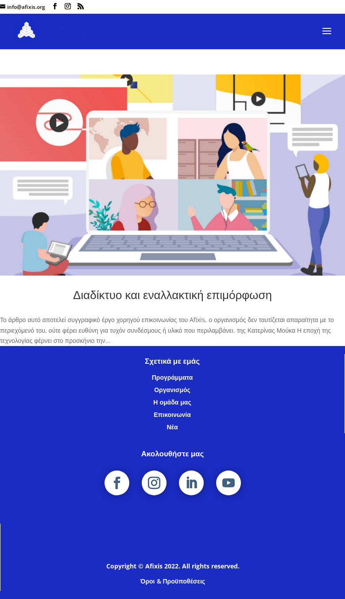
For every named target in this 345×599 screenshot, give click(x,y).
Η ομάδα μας (172, 402)
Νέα (172, 427)
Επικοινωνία (172, 414)
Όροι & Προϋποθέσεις (172, 581)
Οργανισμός (172, 389)
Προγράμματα (172, 377)
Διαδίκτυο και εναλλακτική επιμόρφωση (172, 295)
